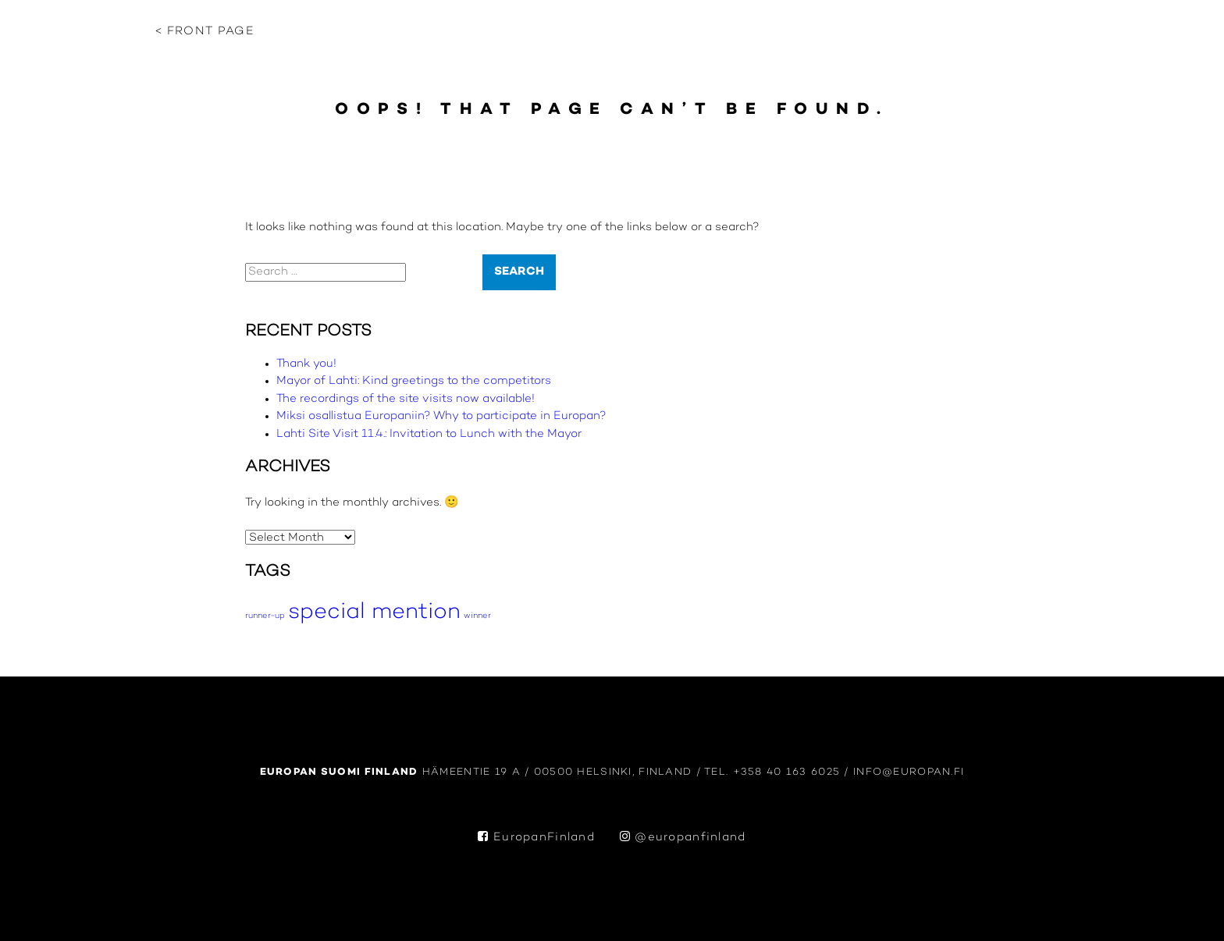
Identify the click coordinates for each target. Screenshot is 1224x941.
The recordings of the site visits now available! (405, 399)
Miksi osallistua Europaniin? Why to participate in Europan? (441, 416)
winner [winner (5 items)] (477, 616)
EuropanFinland (536, 837)
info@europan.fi (908, 772)
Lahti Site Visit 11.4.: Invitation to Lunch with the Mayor (429, 434)
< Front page (204, 31)
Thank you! (306, 364)
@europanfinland (683, 837)
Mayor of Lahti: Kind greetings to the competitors (413, 381)
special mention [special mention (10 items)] (374, 612)
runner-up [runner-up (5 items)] (265, 616)
